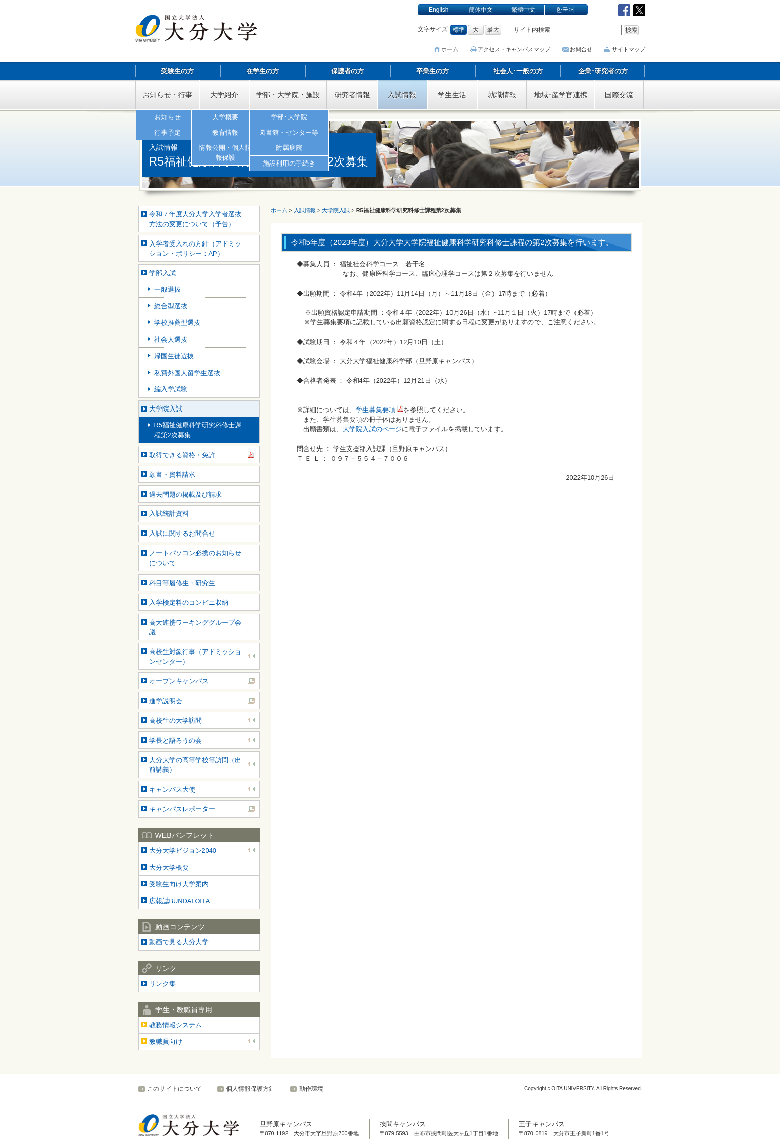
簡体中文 (481, 9)
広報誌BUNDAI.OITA (179, 901)
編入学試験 (170, 389)
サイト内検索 (532, 29)
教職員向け (165, 1041)
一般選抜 (167, 289)
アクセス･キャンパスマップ (515, 49)
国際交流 (619, 95)
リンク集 (162, 983)
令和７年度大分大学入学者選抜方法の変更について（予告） (195, 218)
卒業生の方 (432, 71)
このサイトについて (174, 1089)
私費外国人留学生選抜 (187, 373)
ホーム (452, 49)
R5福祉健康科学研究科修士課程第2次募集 (197, 429)
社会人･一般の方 (518, 71)
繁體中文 (523, 9)
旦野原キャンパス (286, 1124)
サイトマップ (628, 49)
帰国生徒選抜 (174, 356)
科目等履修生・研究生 (182, 583)
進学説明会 (165, 701)
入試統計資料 (169, 513)
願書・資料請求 (172, 474)
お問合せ (581, 49)
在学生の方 (262, 71)
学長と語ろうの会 (175, 740)
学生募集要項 (375, 410)
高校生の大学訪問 (175, 720)
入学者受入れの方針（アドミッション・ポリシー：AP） (195, 248)
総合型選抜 (170, 306)
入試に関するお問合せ (182, 533)
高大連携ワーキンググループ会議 (195, 627)
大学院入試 (165, 409)
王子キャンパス (542, 1124)
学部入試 (162, 273)
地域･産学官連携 (560, 95)
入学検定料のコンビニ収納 (188, 602)
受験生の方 (177, 71)
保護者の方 (347, 71)
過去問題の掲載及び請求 (185, 494)
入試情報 (402, 95)
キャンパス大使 (172, 789)
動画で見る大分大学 (179, 942)
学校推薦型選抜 (177, 322)
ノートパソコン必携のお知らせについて (195, 557)
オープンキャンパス (179, 681)
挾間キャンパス (403, 1124)
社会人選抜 (170, 339)
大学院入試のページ (372, 429)
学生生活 (452, 95)
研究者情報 (352, 95)
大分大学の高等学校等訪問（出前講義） (195, 764)
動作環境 (311, 1089)
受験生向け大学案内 (179, 884)
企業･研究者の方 (603, 71)
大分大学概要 (169, 867)
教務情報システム (175, 1025)
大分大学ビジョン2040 (182, 850)
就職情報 (502, 95)
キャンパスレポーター (182, 809)
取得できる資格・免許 (182, 455)
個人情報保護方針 (250, 1089)
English (438, 9)
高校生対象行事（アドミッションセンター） (195, 656)
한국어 (565, 9)
